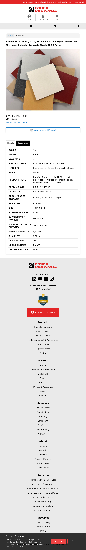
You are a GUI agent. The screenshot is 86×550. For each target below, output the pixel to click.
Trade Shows (43, 463)
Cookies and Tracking (43, 506)
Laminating (43, 421)
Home (10, 35)
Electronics (43, 374)
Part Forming (43, 429)
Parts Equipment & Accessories (43, 340)
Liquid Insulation (43, 331)
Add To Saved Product (43, 130)
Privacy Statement (43, 510)
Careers (43, 446)
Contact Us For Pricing (16, 122)
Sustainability (43, 468)
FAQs (43, 531)
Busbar (43, 353)
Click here (10, 547)
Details (10, 143)
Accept (58, 541)
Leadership (43, 450)
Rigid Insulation (43, 349)
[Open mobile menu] (7, 26)
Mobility (43, 396)
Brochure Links (43, 527)
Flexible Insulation (43, 327)
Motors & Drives (43, 336)
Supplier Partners (43, 459)
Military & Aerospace (43, 387)
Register (43, 17)
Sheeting (43, 416)
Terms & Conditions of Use (43, 497)
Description (23, 143)
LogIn (29, 17)
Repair (43, 391)
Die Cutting (43, 425)
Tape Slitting (43, 412)
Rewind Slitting (43, 408)
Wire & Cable (43, 344)
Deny (73, 541)
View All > (43, 434)
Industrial (43, 382)
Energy (43, 378)
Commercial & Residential (43, 369)
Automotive (43, 365)
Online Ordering (43, 502)
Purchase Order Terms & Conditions (43, 488)
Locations (43, 455)
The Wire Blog (43, 522)
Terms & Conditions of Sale (43, 480)
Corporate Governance (43, 484)
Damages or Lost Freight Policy (43, 493)
